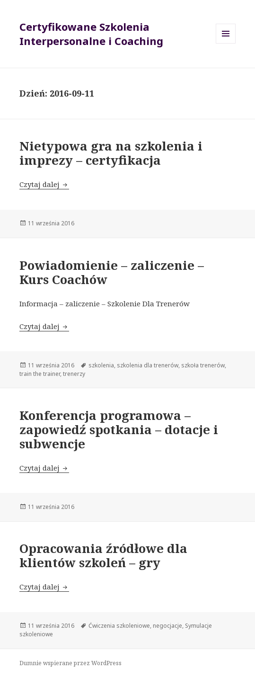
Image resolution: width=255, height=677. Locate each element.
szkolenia (101, 365)
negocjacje (167, 626)
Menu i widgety (226, 43)
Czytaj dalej (44, 184)
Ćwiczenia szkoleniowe (119, 626)
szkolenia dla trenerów (147, 365)
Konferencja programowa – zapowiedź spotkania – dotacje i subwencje (118, 429)
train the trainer (39, 374)
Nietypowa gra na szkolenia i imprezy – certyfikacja (110, 153)
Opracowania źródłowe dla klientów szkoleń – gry (103, 555)
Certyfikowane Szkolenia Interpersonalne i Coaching (91, 33)
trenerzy (74, 374)
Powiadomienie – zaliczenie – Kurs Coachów (111, 272)
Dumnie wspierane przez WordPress (70, 663)
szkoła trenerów (203, 365)
